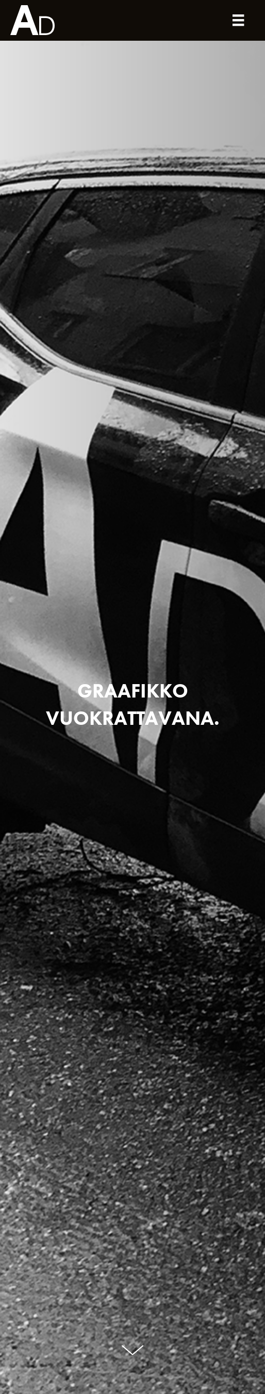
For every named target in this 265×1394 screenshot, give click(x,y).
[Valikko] (238, 20)
